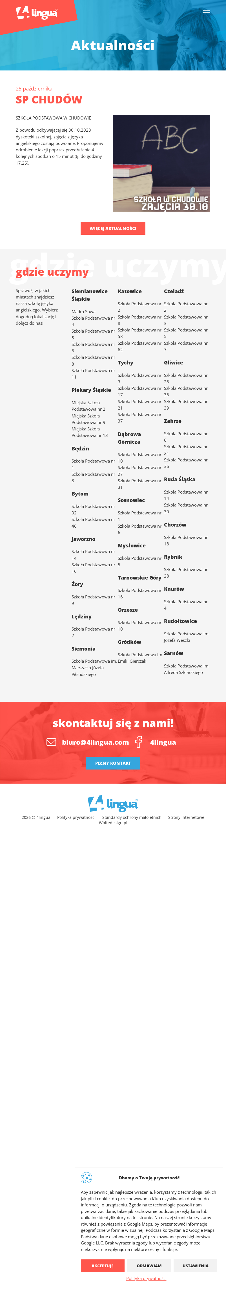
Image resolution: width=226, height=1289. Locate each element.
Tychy (125, 362)
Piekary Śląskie (91, 389)
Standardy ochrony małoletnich (131, 817)
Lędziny (82, 616)
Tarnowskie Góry (139, 577)
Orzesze (128, 609)
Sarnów (173, 652)
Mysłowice (132, 545)
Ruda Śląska (179, 479)
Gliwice (173, 362)
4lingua (163, 742)
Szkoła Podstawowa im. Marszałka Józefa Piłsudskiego (94, 667)
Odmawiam (149, 1265)
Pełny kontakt (113, 763)
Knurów (174, 588)
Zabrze (172, 420)
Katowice (130, 291)
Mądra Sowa (84, 311)
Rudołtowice (180, 620)
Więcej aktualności (113, 228)
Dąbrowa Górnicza (129, 437)
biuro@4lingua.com (95, 742)
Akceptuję (103, 1265)
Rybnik (173, 556)
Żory (77, 583)
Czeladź (174, 291)
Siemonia (84, 648)
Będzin (80, 448)
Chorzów (175, 524)
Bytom (80, 493)
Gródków (129, 641)
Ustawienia (196, 1265)
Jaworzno (83, 538)
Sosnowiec (131, 499)
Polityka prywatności (146, 1278)
